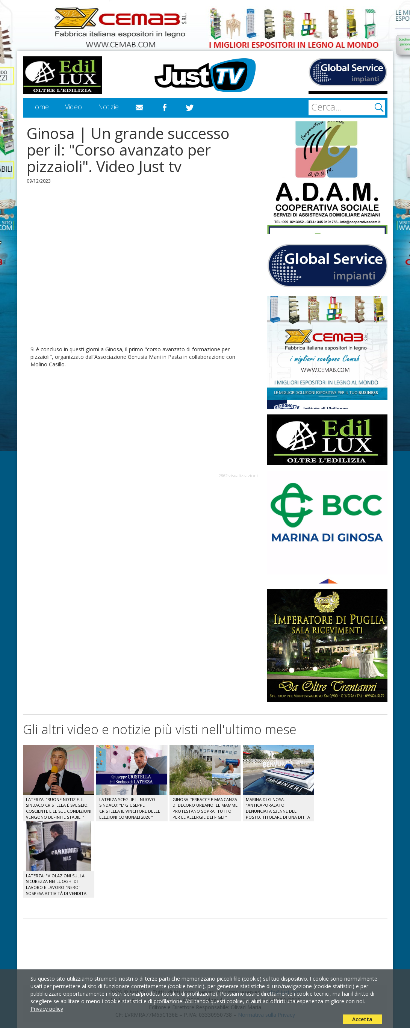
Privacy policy (46, 1008)
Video (73, 106)
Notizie (108, 106)
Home (39, 106)
